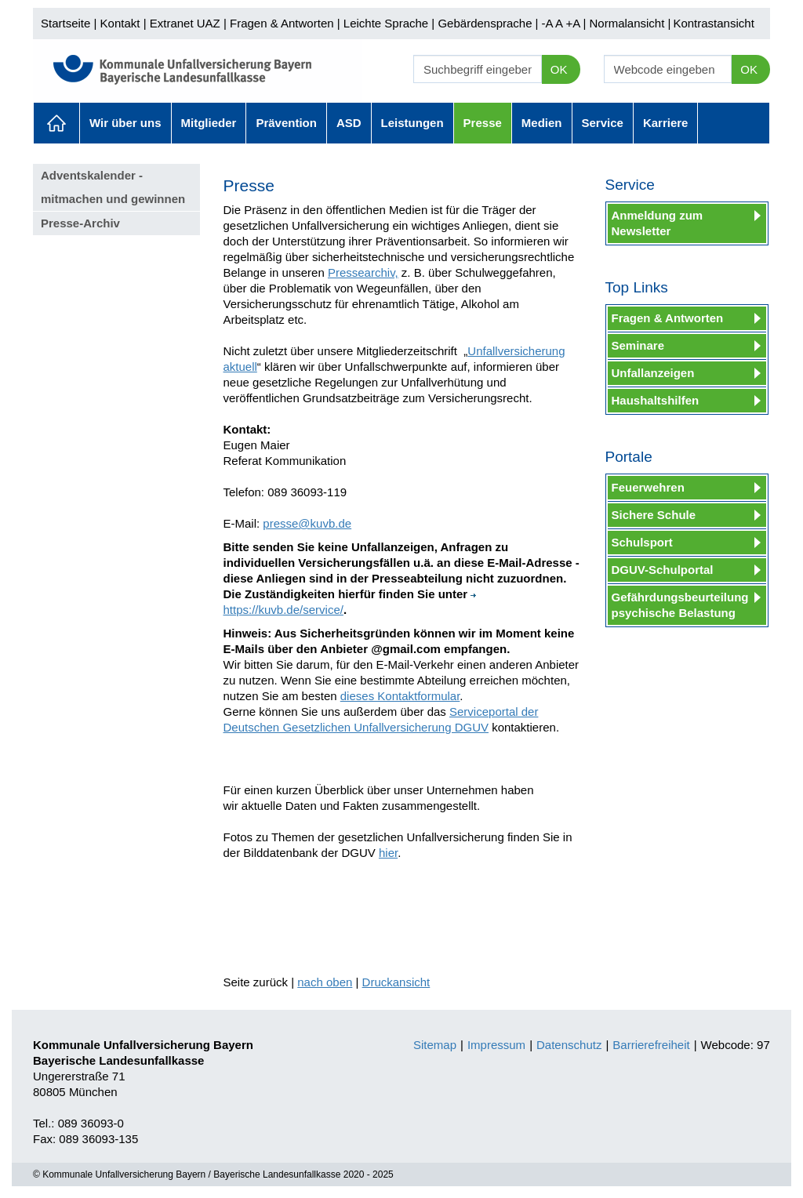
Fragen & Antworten (282, 23)
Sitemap (434, 1044)
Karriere (666, 122)
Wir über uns (125, 122)
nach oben (324, 982)
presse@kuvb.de (307, 523)
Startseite (65, 23)
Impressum (496, 1044)
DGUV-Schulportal (663, 569)
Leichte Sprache (385, 23)
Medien (541, 122)
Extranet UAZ (185, 23)
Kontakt (120, 23)
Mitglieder (209, 122)
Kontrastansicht (713, 23)
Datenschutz (568, 1044)
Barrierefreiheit (650, 1044)
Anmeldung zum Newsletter (657, 223)
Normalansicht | (629, 23)
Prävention (286, 122)
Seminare (638, 345)
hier (388, 852)
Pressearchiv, (363, 272)
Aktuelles (56, 123)
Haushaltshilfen (655, 400)
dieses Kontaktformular (400, 695)
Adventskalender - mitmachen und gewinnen (113, 187)
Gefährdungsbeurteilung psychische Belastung (680, 604)
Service (602, 122)
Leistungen (412, 122)
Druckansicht (396, 982)
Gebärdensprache (485, 23)
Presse (482, 122)
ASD (349, 122)
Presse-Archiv (80, 223)
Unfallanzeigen (653, 372)
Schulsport (642, 542)
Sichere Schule (654, 514)
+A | (574, 23)
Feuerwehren (648, 487)
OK (559, 69)
